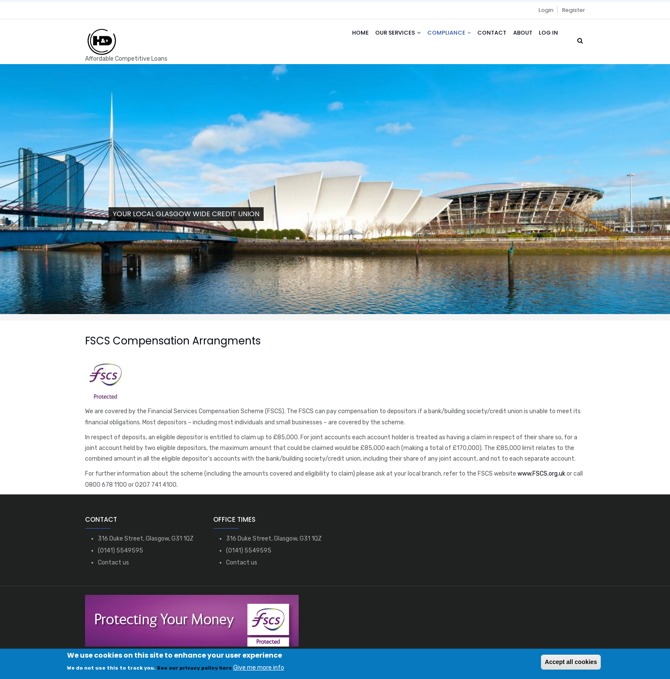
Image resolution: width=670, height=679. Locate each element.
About (519, 35)
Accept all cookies (571, 661)
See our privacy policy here (194, 668)
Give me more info (258, 667)
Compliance (442, 35)
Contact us (113, 562)
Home (349, 35)
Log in (547, 35)
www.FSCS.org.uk (541, 473)
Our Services (389, 35)
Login (545, 10)
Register (573, 10)
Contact (487, 35)
